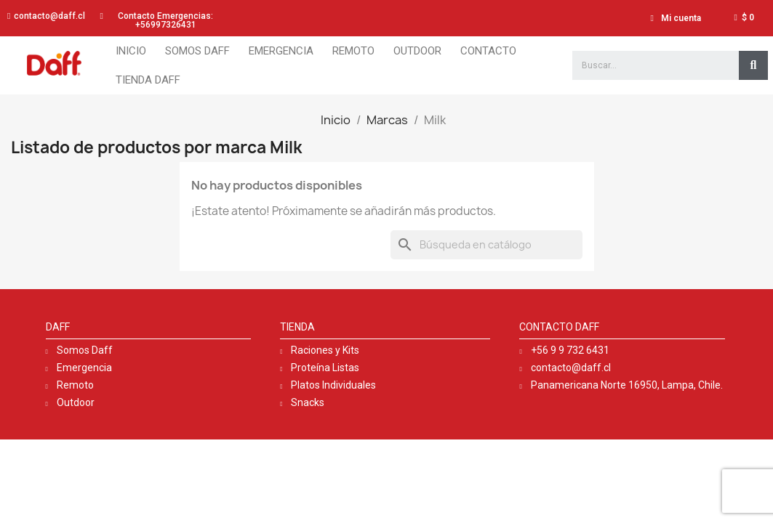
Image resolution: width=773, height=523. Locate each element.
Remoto (353, 50)
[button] (46, 16)
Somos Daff (197, 50)
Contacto (488, 50)
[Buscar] (486, 244)
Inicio (131, 50)
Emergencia (281, 50)
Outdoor (417, 50)
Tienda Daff (148, 79)
